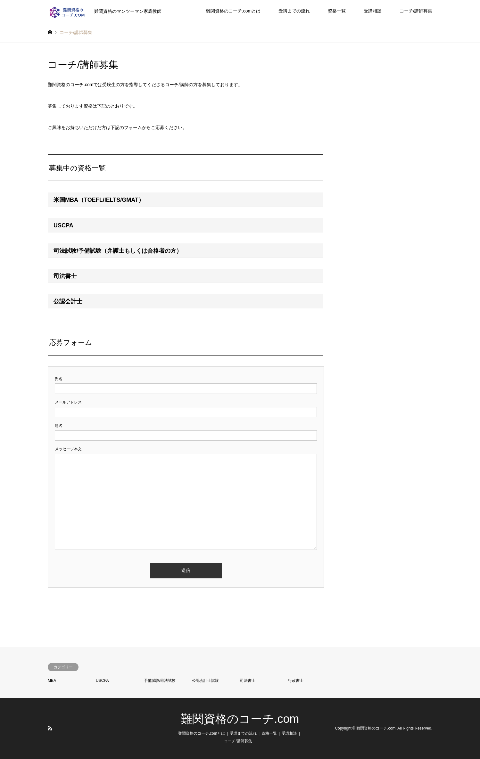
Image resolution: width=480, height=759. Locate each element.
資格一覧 (337, 10)
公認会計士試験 (205, 680)
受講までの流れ (294, 10)
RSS (50, 728)
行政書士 (295, 680)
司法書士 (247, 680)
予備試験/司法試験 (160, 680)
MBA (52, 680)
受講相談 (373, 10)
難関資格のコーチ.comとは (233, 10)
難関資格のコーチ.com (240, 718)
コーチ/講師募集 (416, 10)
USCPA (102, 680)
